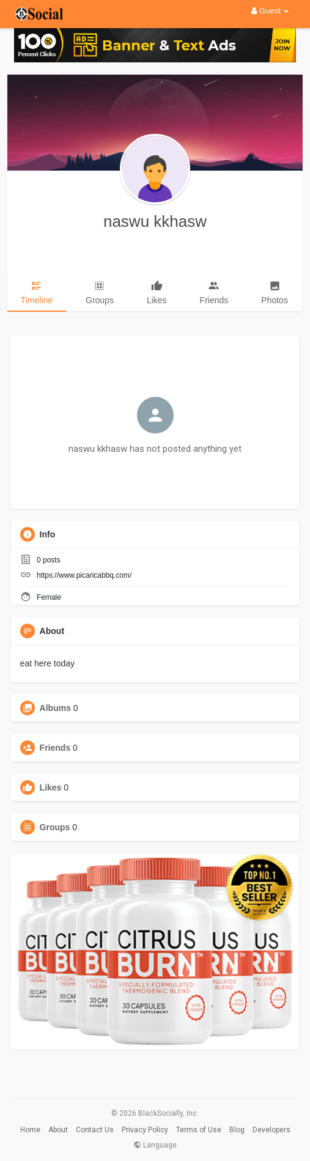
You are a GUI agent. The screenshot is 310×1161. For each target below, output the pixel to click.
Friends (55, 748)
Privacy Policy (145, 1130)
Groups (55, 827)
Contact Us (95, 1130)
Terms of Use (198, 1130)
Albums (55, 708)
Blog (237, 1130)
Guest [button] (270, 10)
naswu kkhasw (155, 221)
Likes (51, 787)
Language (155, 1145)
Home (30, 1130)
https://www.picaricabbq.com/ (84, 575)
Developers (271, 1130)
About (58, 1130)
